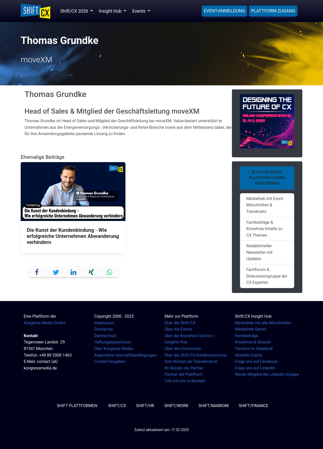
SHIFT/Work (176, 405)
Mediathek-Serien (250, 329)
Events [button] (139, 11)
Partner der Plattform (184, 374)
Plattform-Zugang (273, 10)
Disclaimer (103, 329)
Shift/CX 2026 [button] (74, 11)
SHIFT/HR (145, 405)
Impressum (104, 322)
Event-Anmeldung (224, 10)
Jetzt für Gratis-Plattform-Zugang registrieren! (267, 178)
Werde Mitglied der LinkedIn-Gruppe (267, 374)
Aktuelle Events (248, 355)
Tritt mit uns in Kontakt (185, 381)
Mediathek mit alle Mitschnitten (263, 322)
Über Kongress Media (113, 348)
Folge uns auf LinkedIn (255, 368)
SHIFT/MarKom (213, 405)
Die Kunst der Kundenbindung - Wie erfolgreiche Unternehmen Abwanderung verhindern (73, 236)
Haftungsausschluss (112, 342)
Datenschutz (105, 335)
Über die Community (183, 348)
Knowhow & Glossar (253, 342)
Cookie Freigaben (109, 361)
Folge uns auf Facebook (256, 361)
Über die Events (178, 329)
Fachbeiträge (246, 335)
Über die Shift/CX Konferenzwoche (196, 355)
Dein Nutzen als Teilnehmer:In (191, 361)
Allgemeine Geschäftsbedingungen (125, 355)
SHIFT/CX (117, 405)
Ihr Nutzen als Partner (184, 368)
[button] (38, 271)
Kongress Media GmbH (44, 322)
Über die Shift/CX (180, 322)
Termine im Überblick (254, 348)
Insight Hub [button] (111, 11)
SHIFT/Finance (253, 405)
